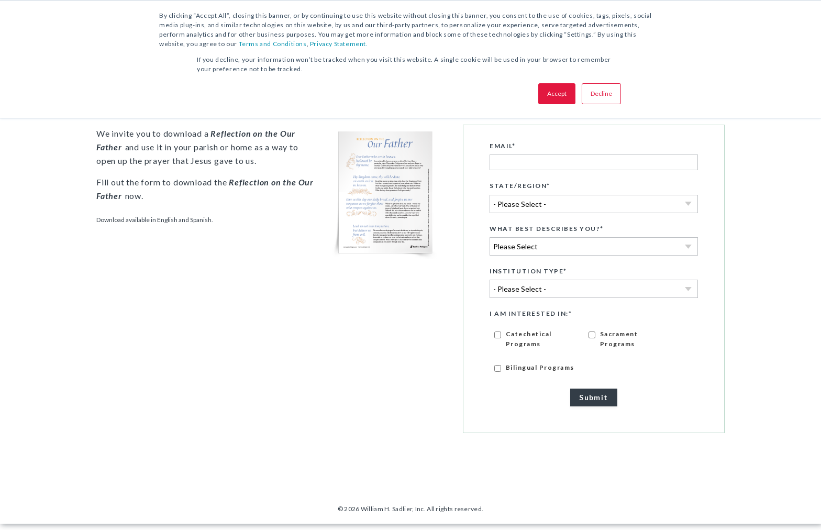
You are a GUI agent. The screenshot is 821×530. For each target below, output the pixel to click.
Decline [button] (601, 93)
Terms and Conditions (273, 44)
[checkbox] (594, 356)
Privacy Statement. (339, 44)
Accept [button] (557, 93)
